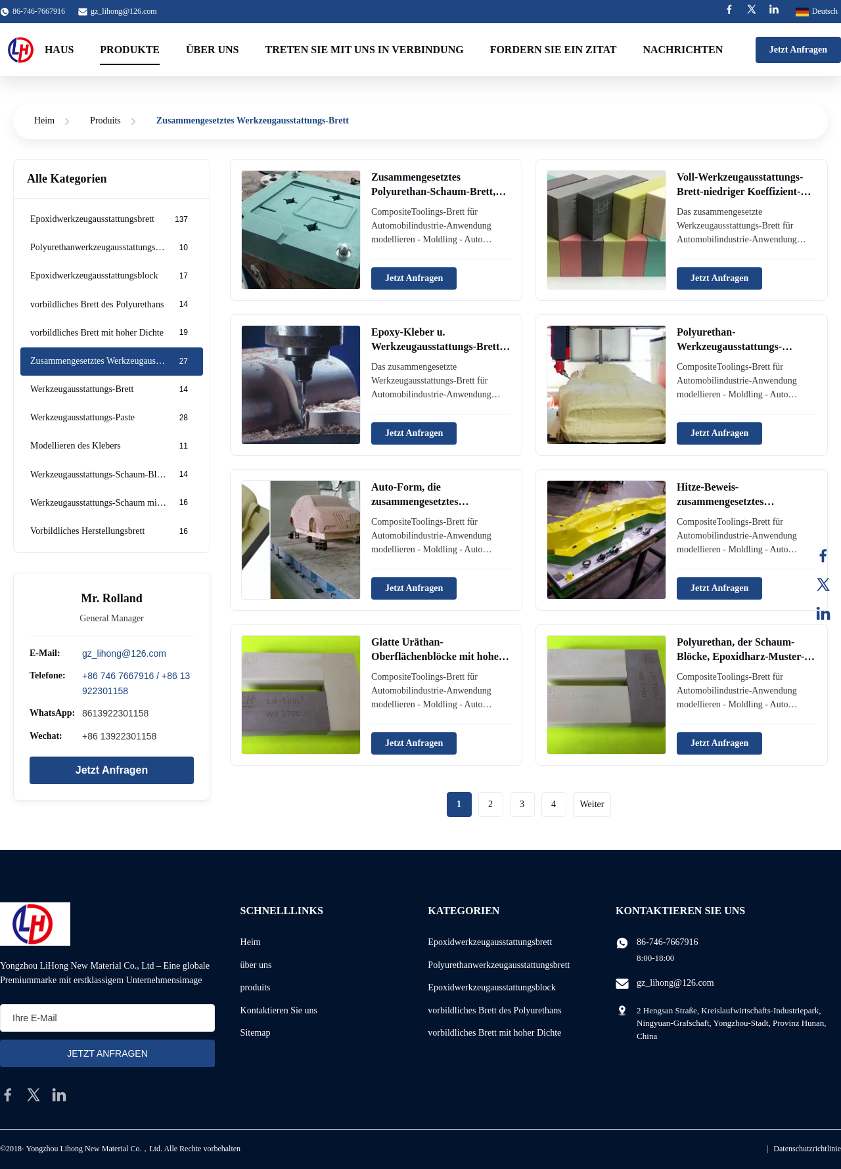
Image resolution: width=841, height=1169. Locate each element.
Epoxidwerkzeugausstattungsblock (491, 987)
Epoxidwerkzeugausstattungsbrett (490, 942)
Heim (44, 120)
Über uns (212, 49)
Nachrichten (683, 49)
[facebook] (8, 1095)
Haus (59, 49)
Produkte (130, 49)
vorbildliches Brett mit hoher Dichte (494, 1033)
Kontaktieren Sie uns (278, 1010)
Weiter (592, 804)
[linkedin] (59, 1095)
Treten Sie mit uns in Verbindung (364, 49)
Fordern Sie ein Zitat (553, 49)
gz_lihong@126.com (124, 11)
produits (255, 987)
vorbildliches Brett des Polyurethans (494, 1010)
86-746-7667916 (667, 942)
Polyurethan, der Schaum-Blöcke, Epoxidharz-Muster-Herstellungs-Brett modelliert (743, 656)
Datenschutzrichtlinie (807, 1148)
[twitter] (33, 1095)
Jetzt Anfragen (798, 50)
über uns (256, 965)
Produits (105, 120)
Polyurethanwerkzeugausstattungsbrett (499, 965)
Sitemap (255, 1033)
